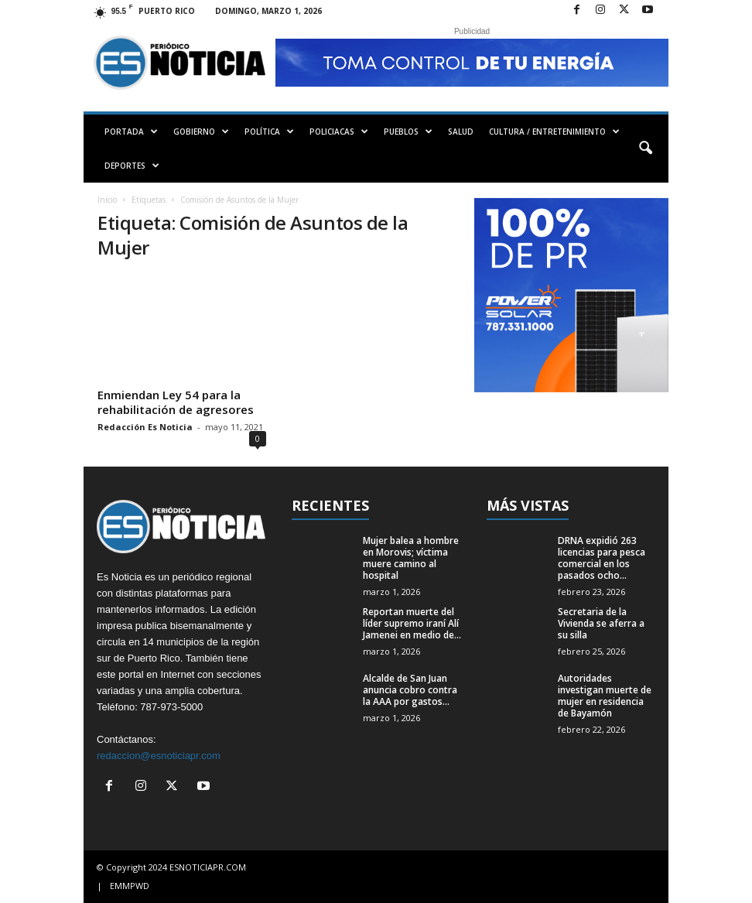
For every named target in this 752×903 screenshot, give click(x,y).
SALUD (460, 131)
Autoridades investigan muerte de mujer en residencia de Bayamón (604, 696)
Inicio (107, 199)
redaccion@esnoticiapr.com (158, 755)
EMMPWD (129, 885)
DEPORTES (131, 166)
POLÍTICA (269, 132)
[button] (645, 149)
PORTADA (131, 132)
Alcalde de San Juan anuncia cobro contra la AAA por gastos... (410, 690)
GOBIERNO (201, 132)
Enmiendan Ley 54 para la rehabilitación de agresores (175, 402)
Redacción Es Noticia (145, 427)
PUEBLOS (408, 132)
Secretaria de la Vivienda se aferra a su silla (601, 623)
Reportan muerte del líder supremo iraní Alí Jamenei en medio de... (412, 623)
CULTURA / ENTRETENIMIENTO (554, 132)
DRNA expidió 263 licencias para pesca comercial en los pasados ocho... (601, 558)
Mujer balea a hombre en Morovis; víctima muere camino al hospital (411, 558)
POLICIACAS (338, 132)
